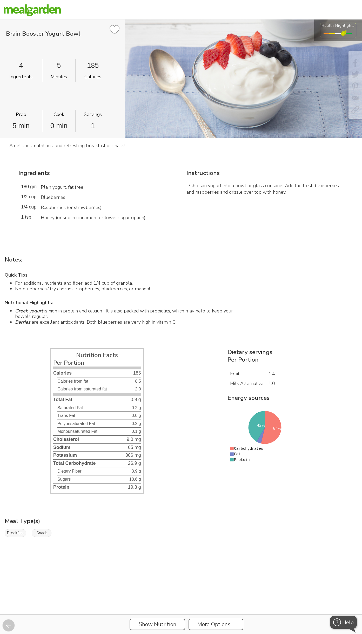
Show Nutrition (157, 624)
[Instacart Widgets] (181, 596)
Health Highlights (338, 25)
